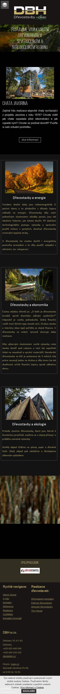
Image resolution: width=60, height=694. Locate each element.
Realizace (8, 610)
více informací (30, 139)
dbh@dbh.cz (9, 656)
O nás (6, 598)
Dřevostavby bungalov (42, 599)
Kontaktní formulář (12, 618)
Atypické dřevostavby (42, 607)
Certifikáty (8, 614)
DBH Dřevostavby (30, 13)
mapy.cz (15, 664)
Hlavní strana (9, 595)
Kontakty (7, 602)
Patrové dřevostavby (41, 603)
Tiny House (37, 611)
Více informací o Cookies (32, 687)
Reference (8, 606)
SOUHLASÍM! (29, 691)
